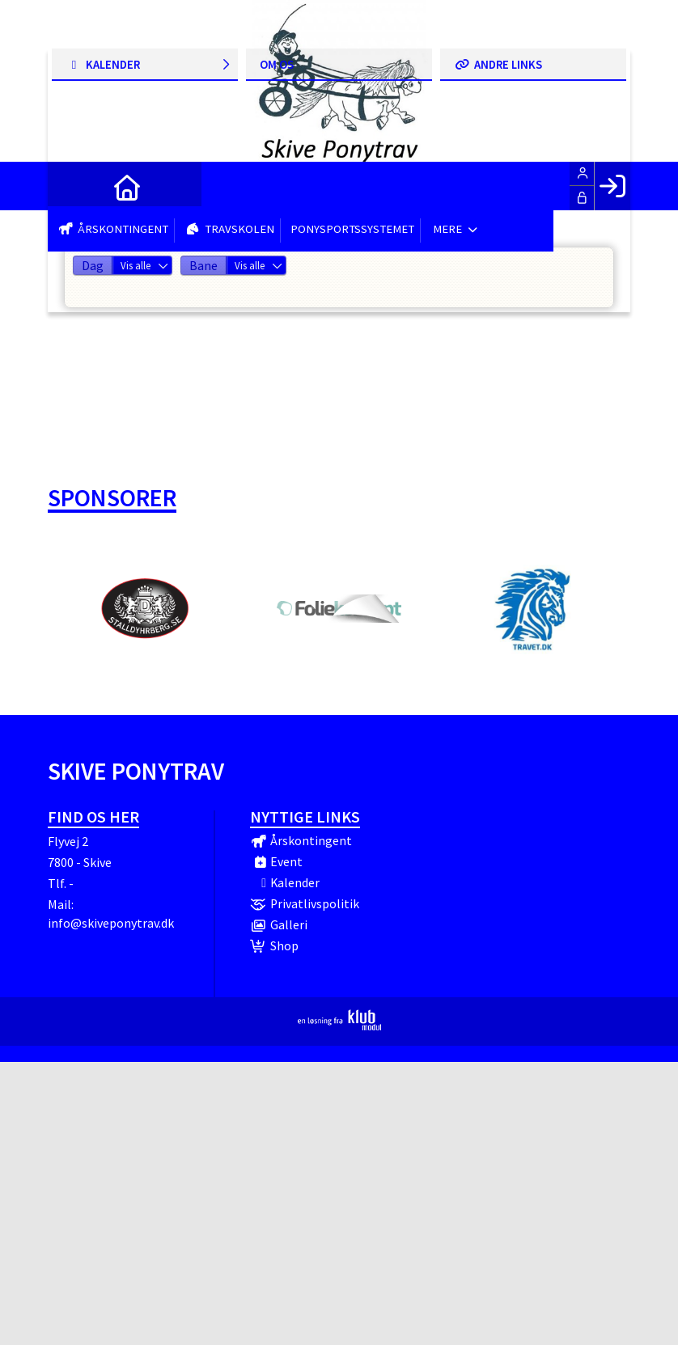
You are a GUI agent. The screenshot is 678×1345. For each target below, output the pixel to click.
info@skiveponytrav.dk (111, 923)
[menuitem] (72, 186)
